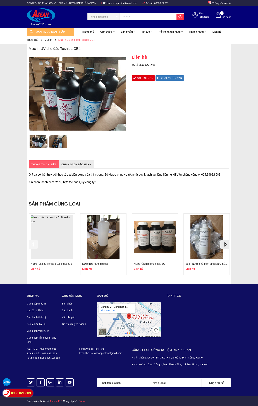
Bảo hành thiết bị (36, 317)
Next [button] (224, 244)
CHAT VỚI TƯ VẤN (169, 78)
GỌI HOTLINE (143, 78)
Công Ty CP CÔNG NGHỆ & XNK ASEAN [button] (161, 349)
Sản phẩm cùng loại (54, 204)
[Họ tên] (123, 382)
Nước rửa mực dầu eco (95, 263)
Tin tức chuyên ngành (74, 324)
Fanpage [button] (174, 295)
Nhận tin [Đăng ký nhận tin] (216, 382)
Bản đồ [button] (102, 295)
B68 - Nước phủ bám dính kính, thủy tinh (208, 263)
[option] (38, 142)
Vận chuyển (68, 317)
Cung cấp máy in (36, 303)
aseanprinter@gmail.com (124, 3)
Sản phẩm (67, 303)
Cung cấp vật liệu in (38, 330)
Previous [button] (33, 244)
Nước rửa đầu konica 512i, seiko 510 (51, 263)
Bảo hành (67, 310)
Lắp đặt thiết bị (35, 310)
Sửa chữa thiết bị (36, 324)
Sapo (82, 401)
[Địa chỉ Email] (175, 382)
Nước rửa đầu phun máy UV (150, 263)
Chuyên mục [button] (72, 295)
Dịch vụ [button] (33, 295)
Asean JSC (56, 401)
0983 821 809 (161, 3)
